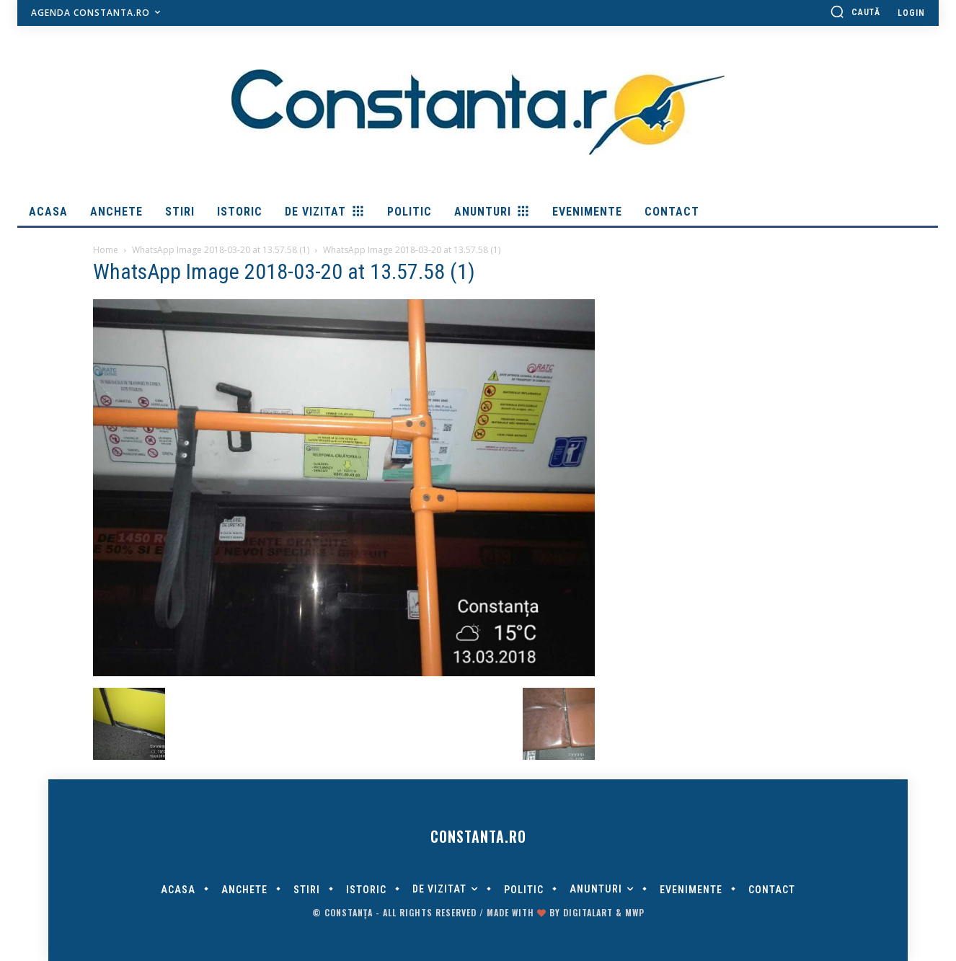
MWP (635, 912)
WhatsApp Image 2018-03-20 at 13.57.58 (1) (220, 250)
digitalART (588, 912)
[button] (855, 11)
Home (105, 250)
